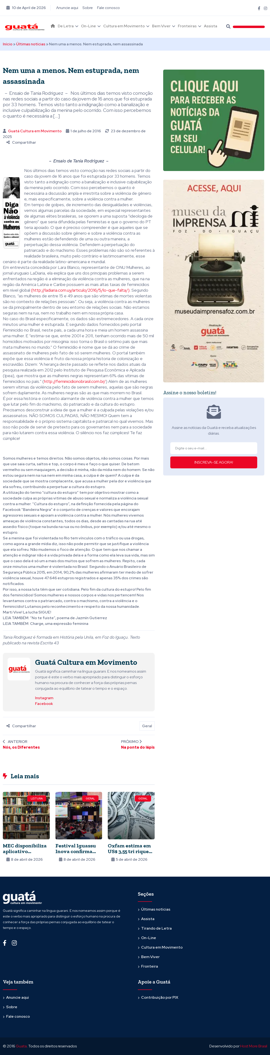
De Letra (66, 26)
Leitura (37, 798)
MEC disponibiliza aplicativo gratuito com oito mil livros (25, 854)
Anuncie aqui (67, 7)
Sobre (87, 7)
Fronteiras (187, 26)
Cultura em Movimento (124, 26)
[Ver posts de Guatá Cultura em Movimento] (19, 668)
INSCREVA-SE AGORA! (213, 462)
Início (7, 44)
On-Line (88, 26)
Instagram (44, 697)
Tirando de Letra (156, 928)
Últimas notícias (30, 44)
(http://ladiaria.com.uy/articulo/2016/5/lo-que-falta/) (80, 290)
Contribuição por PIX (159, 997)
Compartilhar (21, 142)
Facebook (44, 703)
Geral (147, 725)
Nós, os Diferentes (21, 747)
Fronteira (149, 966)
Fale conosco (108, 7)
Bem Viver (161, 26)
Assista (210, 26)
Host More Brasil (253, 1046)
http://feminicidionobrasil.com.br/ (75, 381)
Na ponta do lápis (138, 747)
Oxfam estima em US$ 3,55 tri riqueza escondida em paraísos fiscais (131, 854)
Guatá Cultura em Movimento (35, 130)
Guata (21, 1046)
